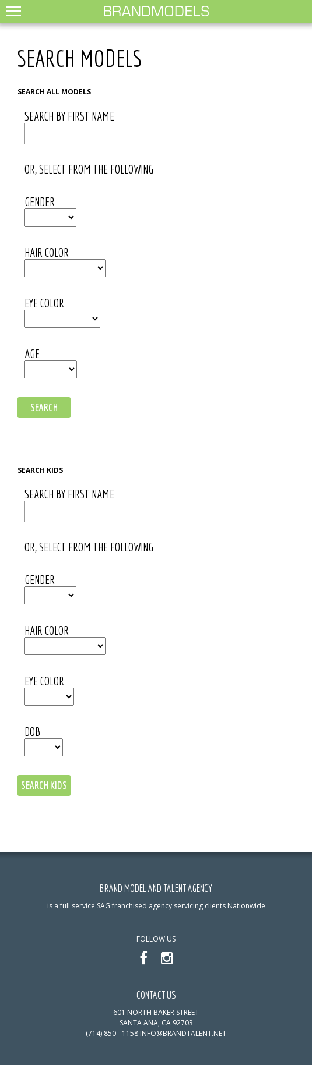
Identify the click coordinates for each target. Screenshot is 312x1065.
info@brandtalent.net (183, 1033)
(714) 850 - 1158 (112, 1033)
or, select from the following (88, 169)
